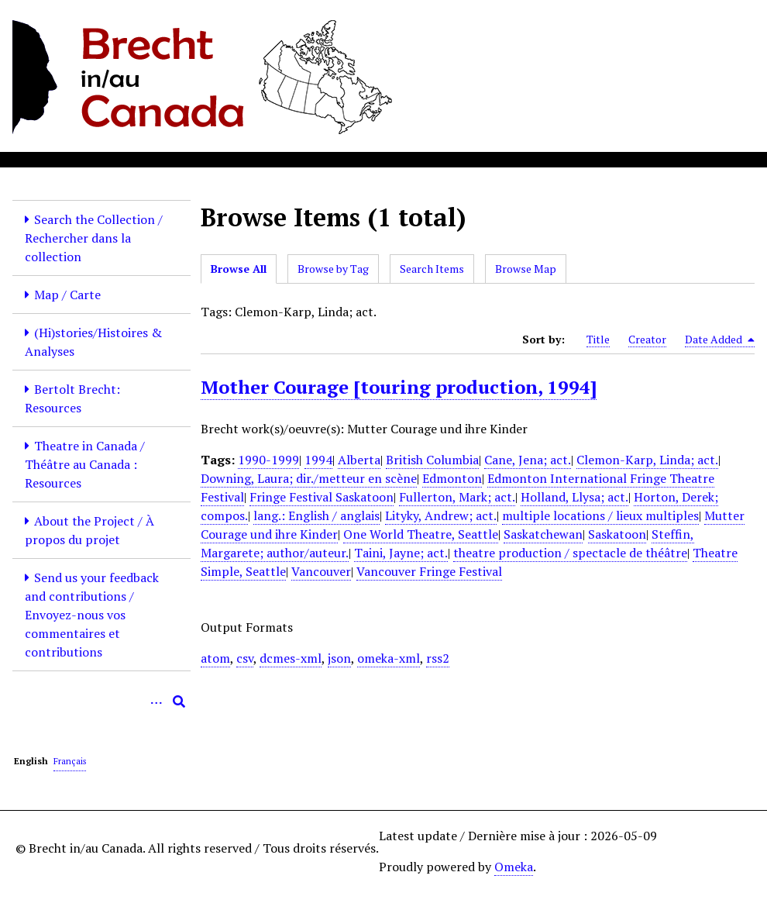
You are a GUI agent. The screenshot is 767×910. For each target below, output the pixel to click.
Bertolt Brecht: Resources (72, 398)
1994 (318, 459)
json (339, 658)
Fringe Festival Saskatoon (321, 496)
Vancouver (321, 571)
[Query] (101, 701)
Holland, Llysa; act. (574, 496)
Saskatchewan (543, 534)
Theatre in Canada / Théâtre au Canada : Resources (85, 464)
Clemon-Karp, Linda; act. (647, 459)
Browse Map (525, 268)
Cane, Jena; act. (527, 459)
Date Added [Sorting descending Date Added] (720, 339)
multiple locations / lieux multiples (600, 515)
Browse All (239, 268)
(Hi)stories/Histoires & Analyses (93, 342)
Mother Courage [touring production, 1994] (399, 386)
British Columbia (432, 459)
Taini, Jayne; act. (401, 552)
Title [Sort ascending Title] (598, 339)
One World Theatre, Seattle (420, 534)
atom (215, 658)
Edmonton (452, 478)
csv (244, 658)
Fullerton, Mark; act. (457, 496)
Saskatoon (617, 534)
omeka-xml (388, 658)
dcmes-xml (291, 658)
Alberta (359, 459)
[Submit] (179, 701)
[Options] (155, 701)
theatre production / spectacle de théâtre (570, 552)
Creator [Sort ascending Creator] (647, 339)
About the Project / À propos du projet (89, 530)
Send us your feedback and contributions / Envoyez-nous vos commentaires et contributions (92, 614)
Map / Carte (67, 294)
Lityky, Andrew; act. (441, 515)
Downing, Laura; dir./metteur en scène (309, 478)
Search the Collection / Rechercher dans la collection (94, 238)
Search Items (432, 268)
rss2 (437, 658)
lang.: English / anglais (316, 515)
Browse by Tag (333, 268)
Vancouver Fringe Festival (429, 571)
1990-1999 (268, 459)
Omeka (513, 866)
